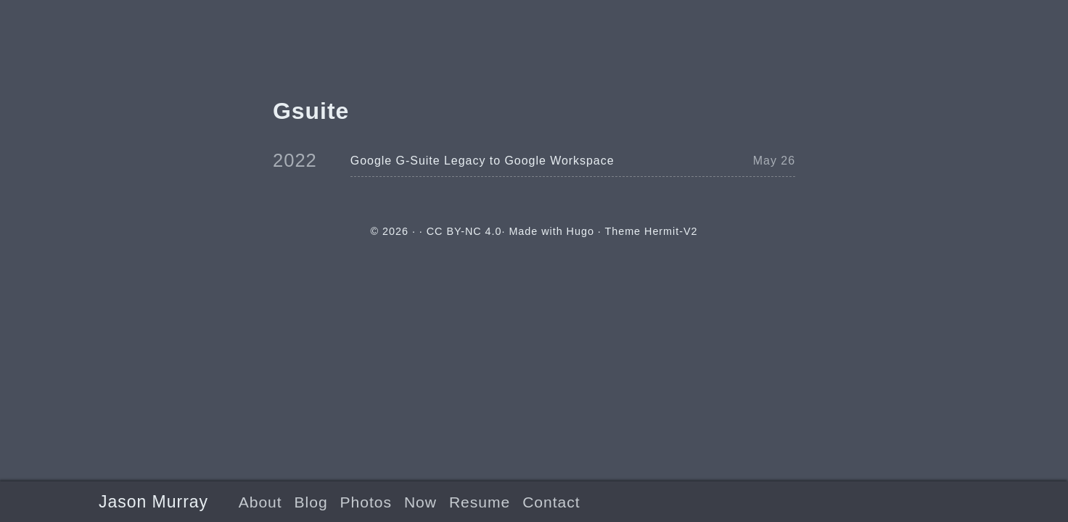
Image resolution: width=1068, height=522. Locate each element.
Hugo (580, 231)
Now (420, 502)
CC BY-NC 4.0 (464, 231)
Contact (551, 502)
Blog (311, 502)
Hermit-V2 (670, 231)
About (260, 502)
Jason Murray (153, 501)
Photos (366, 502)
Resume (479, 502)
